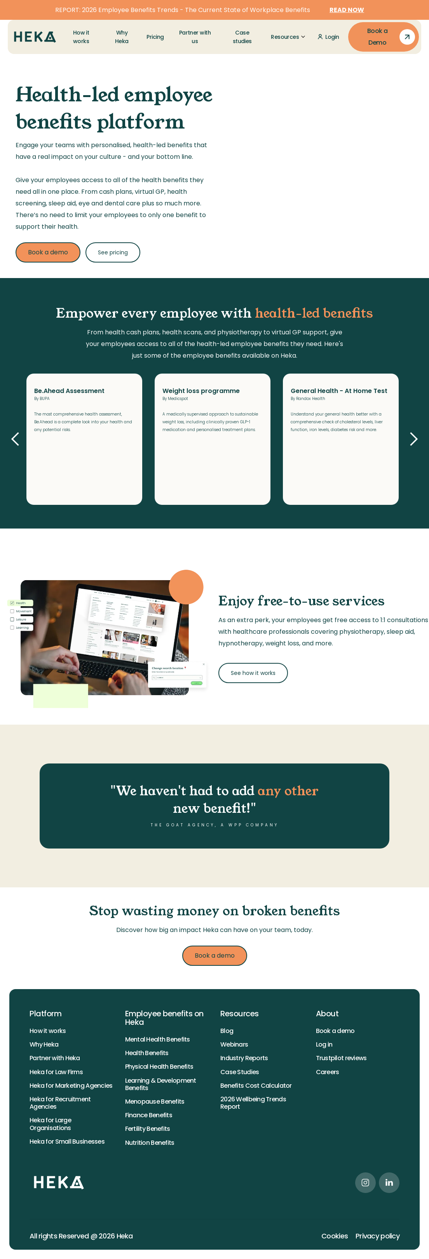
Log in (324, 1044)
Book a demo (48, 252)
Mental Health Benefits (157, 1039)
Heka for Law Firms (56, 1072)
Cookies (334, 1236)
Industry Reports (244, 1058)
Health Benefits (147, 1053)
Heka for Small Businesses (67, 1141)
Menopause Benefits (155, 1101)
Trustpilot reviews (341, 1058)
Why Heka (44, 1044)
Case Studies (239, 1072)
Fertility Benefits (147, 1128)
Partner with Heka (55, 1058)
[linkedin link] (389, 1182)
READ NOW (347, 9)
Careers (327, 1072)
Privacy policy (377, 1236)
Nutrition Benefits (149, 1142)
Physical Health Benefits (159, 1066)
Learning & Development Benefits (160, 1084)
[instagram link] (365, 1182)
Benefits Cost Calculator (256, 1085)
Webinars (234, 1044)
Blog (226, 1031)
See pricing (113, 252)
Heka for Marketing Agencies (71, 1085)
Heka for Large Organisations (50, 1123)
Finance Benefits (148, 1115)
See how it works (253, 673)
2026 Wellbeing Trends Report (253, 1103)
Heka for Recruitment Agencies (60, 1103)
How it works (48, 1031)
